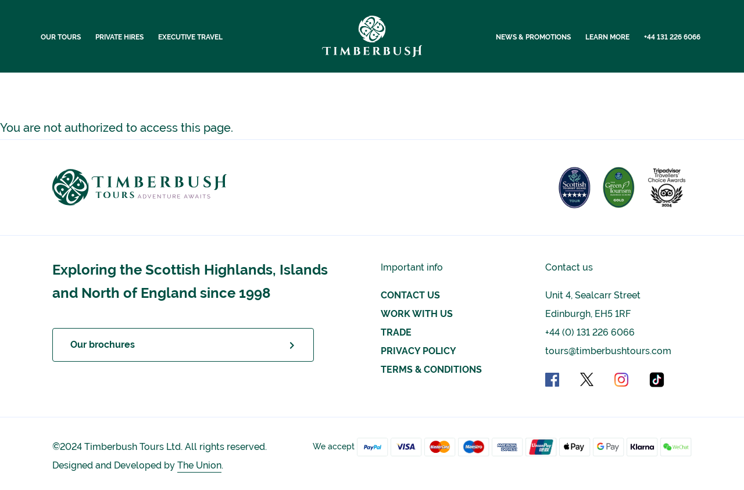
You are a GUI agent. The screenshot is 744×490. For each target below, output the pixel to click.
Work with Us (417, 313)
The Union (199, 465)
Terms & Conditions (431, 369)
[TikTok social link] (656, 379)
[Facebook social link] (561, 379)
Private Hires (119, 37)
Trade (396, 332)
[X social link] (596, 379)
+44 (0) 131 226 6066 (590, 332)
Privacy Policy (418, 350)
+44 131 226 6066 (672, 37)
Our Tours (61, 37)
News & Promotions (533, 37)
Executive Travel (190, 37)
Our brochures (102, 344)
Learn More (607, 37)
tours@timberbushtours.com (608, 350)
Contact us (410, 295)
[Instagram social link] (630, 379)
